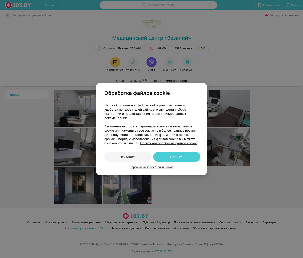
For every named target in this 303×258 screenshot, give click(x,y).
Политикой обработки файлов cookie (168, 143)
